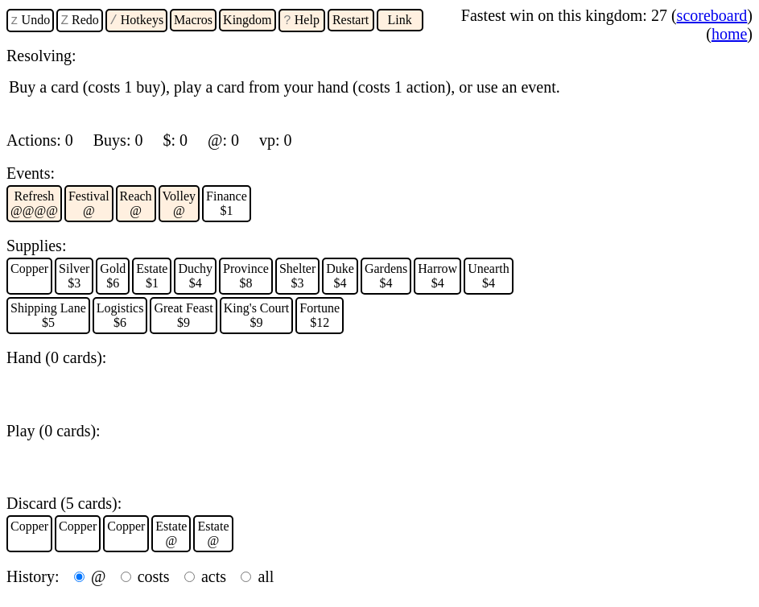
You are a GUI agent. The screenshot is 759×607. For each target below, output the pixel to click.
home (729, 34)
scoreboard (712, 15)
